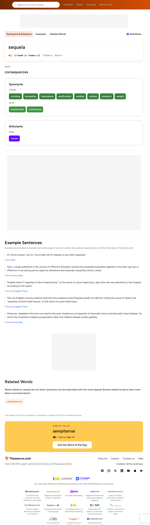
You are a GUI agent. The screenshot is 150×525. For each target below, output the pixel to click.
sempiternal (64, 431)
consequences (14, 401)
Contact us (128, 458)
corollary (15, 96)
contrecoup (35, 109)
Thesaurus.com (7, 5)
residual (80, 96)
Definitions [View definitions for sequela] (135, 34)
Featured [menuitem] (68, 5)
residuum (107, 96)
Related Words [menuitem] (58, 34)
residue (93, 96)
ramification (64, 96)
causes (14, 138)
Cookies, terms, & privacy (129, 463)
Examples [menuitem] (41, 34)
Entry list (102, 458)
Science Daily (16, 275)
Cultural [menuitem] (91, 5)
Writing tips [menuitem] (105, 5)
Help (140, 458)
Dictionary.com (143, 5)
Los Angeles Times (19, 291)
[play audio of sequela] (10, 55)
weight (120, 96)
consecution (17, 109)
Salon (12, 260)
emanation (30, 96)
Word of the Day (61, 426)
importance (47, 96)
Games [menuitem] (79, 5)
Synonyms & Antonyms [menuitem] (19, 34)
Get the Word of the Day (72, 445)
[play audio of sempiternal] (54, 437)
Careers (115, 458)
